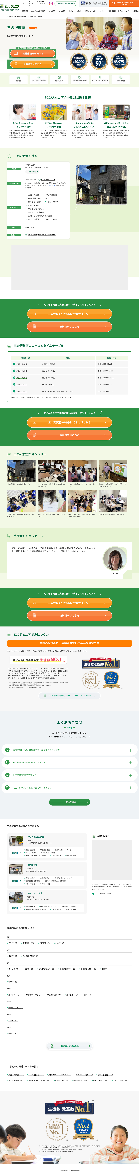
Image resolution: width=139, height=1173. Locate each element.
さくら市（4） (14, 969)
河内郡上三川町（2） (31, 956)
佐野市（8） (29, 969)
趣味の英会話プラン (81, 1080)
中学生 (102, 11)
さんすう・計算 (35, 201)
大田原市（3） (45, 943)
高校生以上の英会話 (37, 212)
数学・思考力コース (105, 1074)
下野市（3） (106, 969)
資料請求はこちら (69, 326)
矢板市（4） (13, 1033)
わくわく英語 (52, 219)
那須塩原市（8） (72, 995)
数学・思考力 (54, 201)
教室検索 (25, 11)
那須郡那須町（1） (54, 995)
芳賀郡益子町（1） (16, 1007)
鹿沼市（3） (13, 956)
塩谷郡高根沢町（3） (47, 969)
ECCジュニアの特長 (38, 11)
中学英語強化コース (36, 1074)
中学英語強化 (52, 194)
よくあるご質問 (31, 3)
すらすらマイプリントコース (39, 1080)
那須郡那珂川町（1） (34, 995)
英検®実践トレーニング (38, 198)
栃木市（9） (13, 982)
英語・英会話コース (16, 1074)
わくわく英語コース (120, 1080)
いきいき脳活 (34, 219)
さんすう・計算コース (84, 1074)
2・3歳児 (52, 11)
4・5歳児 (62, 11)
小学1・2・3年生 (75, 11)
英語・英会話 (34, 194)
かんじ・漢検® (35, 205)
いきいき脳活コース (100, 1080)
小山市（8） (60, 943)
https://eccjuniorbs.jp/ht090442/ (42, 234)
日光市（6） (88, 995)
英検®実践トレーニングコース (59, 1074)
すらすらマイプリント (38, 208)
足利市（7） (13, 943)
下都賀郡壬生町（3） (89, 969)
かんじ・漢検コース (16, 1080)
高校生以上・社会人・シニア (118, 11)
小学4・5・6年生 (91, 11)
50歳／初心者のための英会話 (41, 215)
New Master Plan (61, 1080)
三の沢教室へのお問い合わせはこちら (69, 313)
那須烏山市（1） (15, 995)
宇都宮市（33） (29, 943)
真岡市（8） (13, 1020)
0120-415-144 (51, 185)
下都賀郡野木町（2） (68, 969)
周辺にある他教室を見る (103, 894)
